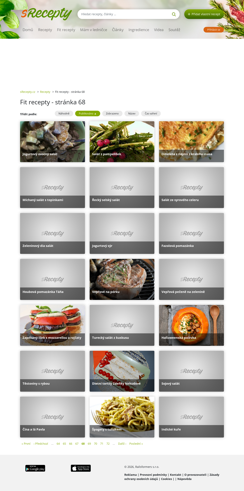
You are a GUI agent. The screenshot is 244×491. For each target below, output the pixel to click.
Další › (122, 443)
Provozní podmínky (153, 475)
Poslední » (136, 443)
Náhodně (64, 113)
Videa (159, 29)
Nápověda (184, 479)
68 (83, 443)
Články (118, 29)
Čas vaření (151, 113)
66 (70, 443)
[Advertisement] (122, 62)
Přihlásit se (213, 29)
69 (89, 443)
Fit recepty (66, 29)
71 (101, 443)
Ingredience (139, 29)
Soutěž (174, 29)
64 (58, 443)
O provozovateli (195, 475)
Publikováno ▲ (87, 113)
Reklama (130, 475)
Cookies (166, 479)
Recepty (45, 29)
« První (26, 443)
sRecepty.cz (27, 92)
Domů (28, 29)
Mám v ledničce (93, 29)
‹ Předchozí (41, 443)
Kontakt (175, 475)
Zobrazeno (112, 113)
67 (76, 443)
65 (64, 443)
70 (95, 443)
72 (108, 443)
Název (131, 113)
